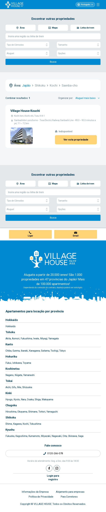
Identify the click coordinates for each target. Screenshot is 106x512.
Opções (78, 53)
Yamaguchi (52, 411)
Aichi (8, 387)
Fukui (8, 362)
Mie (19, 387)
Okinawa (72, 436)
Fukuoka (9, 436)
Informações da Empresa (35, 491)
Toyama (27, 362)
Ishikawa (17, 362)
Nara (23, 399)
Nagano (9, 375)
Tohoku (10, 332)
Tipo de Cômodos (27, 45)
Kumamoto (34, 436)
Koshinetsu (12, 368)
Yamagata (53, 338)
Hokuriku (11, 356)
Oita (65, 436)
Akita (8, 338)
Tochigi (54, 350)
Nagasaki (57, 436)
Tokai (9, 380)
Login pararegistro (53, 477)
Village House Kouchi (25, 111)
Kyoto (17, 399)
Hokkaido (11, 320)
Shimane (32, 411)
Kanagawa (34, 350)
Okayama (22, 411)
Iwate (36, 338)
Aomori (16, 338)
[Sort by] (88, 98)
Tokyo (62, 350)
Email (76, 236)
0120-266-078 (55, 453)
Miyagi (43, 338)
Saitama (45, 350)
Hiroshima (10, 411)
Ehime (8, 423)
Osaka (30, 399)
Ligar (30, 236)
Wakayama (47, 399)
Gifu (14, 387)
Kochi (26, 423)
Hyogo (9, 399)
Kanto (9, 344)
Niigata (18, 375)
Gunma (16, 350)
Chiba (8, 350)
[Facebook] (49, 468)
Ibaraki (24, 350)
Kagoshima (21, 436)
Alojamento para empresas (70, 491)
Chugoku (11, 405)
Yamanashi (29, 375)
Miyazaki (46, 436)
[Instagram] (57, 468)
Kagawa (17, 423)
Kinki (8, 393)
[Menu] (98, 4)
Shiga (38, 399)
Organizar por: (65, 98)
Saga (80, 436)
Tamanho (78, 45)
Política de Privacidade (41, 496)
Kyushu (10, 429)
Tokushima (35, 423)
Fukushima (26, 338)
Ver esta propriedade (76, 139)
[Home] (53, 259)
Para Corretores (69, 496)
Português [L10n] (85, 5)
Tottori (41, 411)
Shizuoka (27, 387)
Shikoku (10, 417)
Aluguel (27, 53)
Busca (53, 61)
